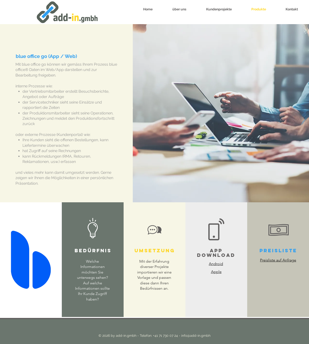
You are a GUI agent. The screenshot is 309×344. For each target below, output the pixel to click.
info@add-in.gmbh (196, 335)
